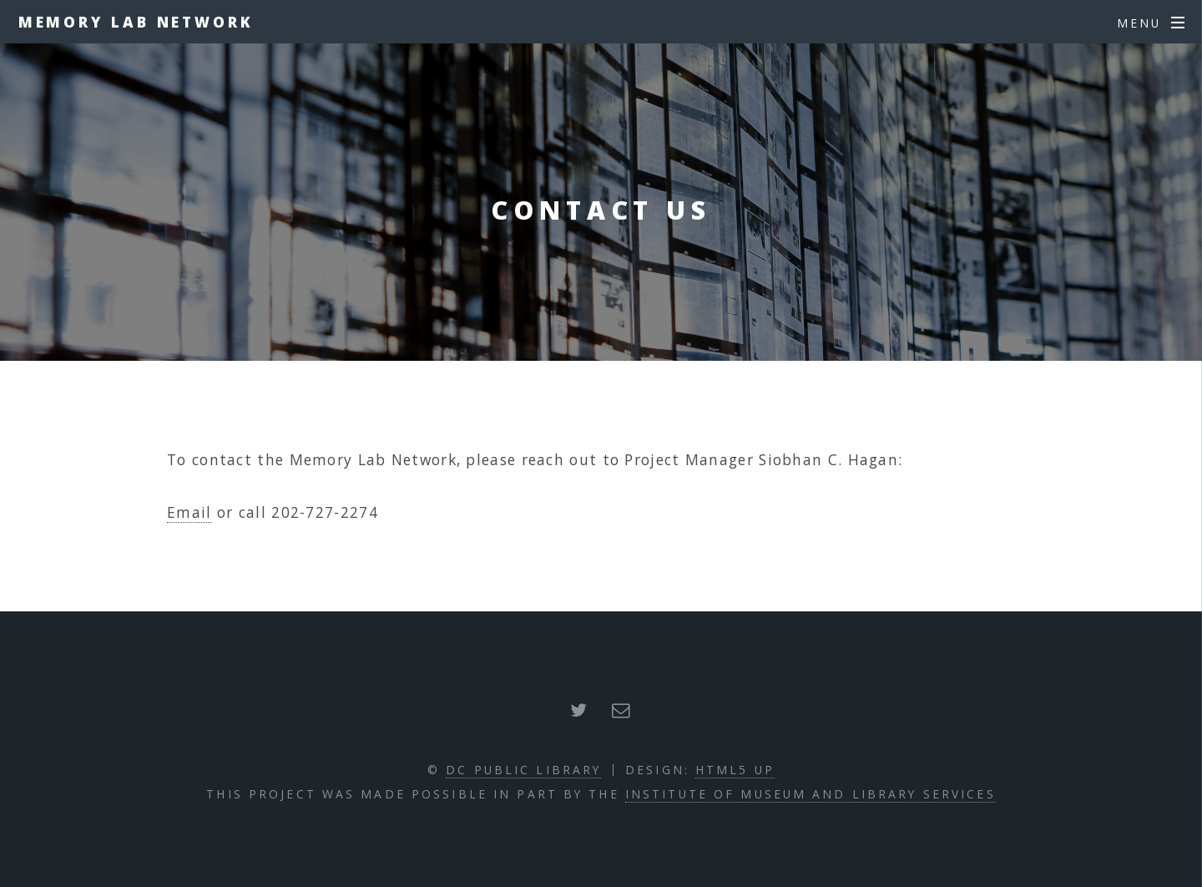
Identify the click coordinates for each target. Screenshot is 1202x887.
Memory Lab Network (136, 22)
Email (189, 512)
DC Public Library (523, 770)
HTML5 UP (735, 770)
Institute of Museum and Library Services (810, 794)
